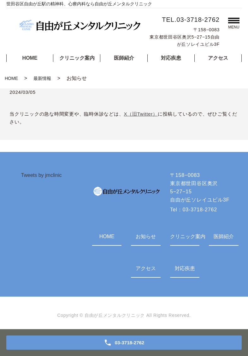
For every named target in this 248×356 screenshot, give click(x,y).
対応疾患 (171, 58)
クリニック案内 (77, 58)
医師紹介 (124, 58)
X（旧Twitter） (140, 114)
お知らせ (146, 236)
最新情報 (42, 78)
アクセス (218, 58)
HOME (30, 58)
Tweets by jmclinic (41, 175)
